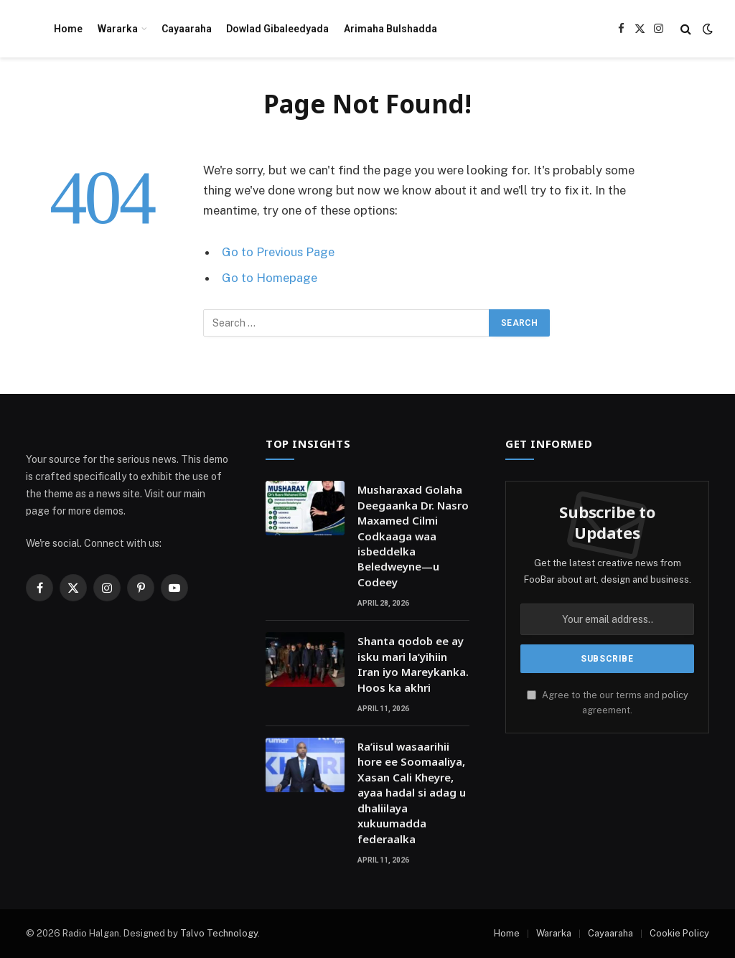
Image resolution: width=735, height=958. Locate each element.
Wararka (118, 28)
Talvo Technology (219, 933)
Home (68, 28)
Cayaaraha (186, 28)
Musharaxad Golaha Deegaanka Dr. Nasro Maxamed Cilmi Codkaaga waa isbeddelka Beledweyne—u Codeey (413, 535)
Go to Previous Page (278, 252)
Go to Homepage (269, 278)
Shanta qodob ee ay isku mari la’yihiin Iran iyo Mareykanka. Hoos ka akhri (413, 664)
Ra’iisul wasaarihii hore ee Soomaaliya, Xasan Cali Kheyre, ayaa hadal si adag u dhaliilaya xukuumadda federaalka (411, 792)
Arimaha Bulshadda (390, 28)
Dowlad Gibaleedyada (277, 28)
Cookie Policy (679, 933)
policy (675, 695)
